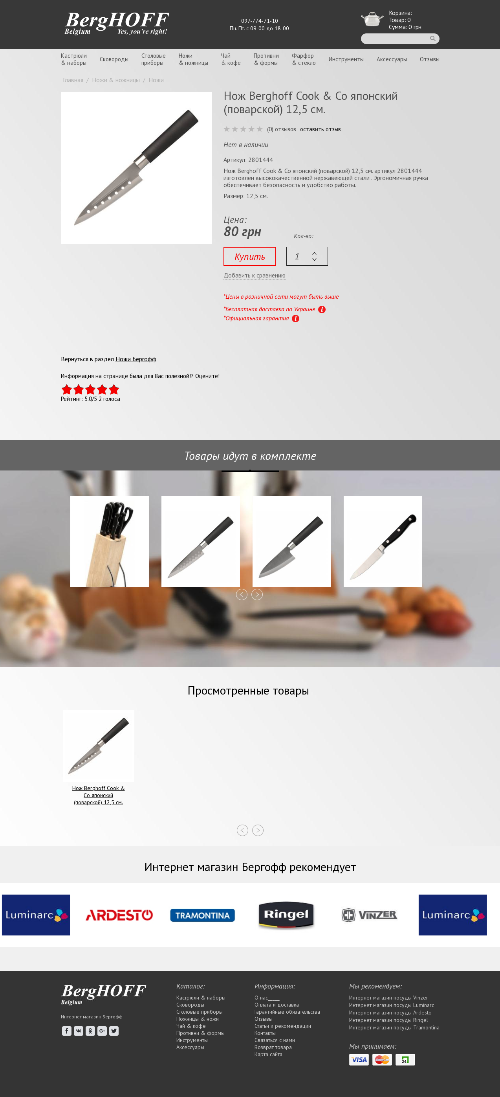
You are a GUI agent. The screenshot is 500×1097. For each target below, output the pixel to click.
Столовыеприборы (153, 59)
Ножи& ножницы (193, 59)
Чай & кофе (191, 1025)
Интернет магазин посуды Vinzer (388, 997)
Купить (249, 256)
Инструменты (346, 59)
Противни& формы (266, 59)
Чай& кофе (231, 59)
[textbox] (307, 256)
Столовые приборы (199, 1011)
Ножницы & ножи (197, 1018)
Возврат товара (273, 1047)
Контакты (265, 1032)
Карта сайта (268, 1054)
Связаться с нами (275, 1040)
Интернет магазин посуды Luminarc (391, 1005)
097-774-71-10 (259, 20)
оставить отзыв (320, 129)
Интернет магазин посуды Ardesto (390, 1012)
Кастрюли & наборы (200, 997)
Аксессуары (392, 59)
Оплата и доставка (277, 1004)
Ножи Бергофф (135, 358)
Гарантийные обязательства (287, 1011)
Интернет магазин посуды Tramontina (394, 1027)
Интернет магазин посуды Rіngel (388, 1019)
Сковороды (114, 59)
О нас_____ (267, 997)
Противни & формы (200, 1032)
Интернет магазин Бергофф (92, 1017)
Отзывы (430, 59)
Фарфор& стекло (304, 59)
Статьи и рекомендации (283, 1025)
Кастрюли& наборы (74, 59)
